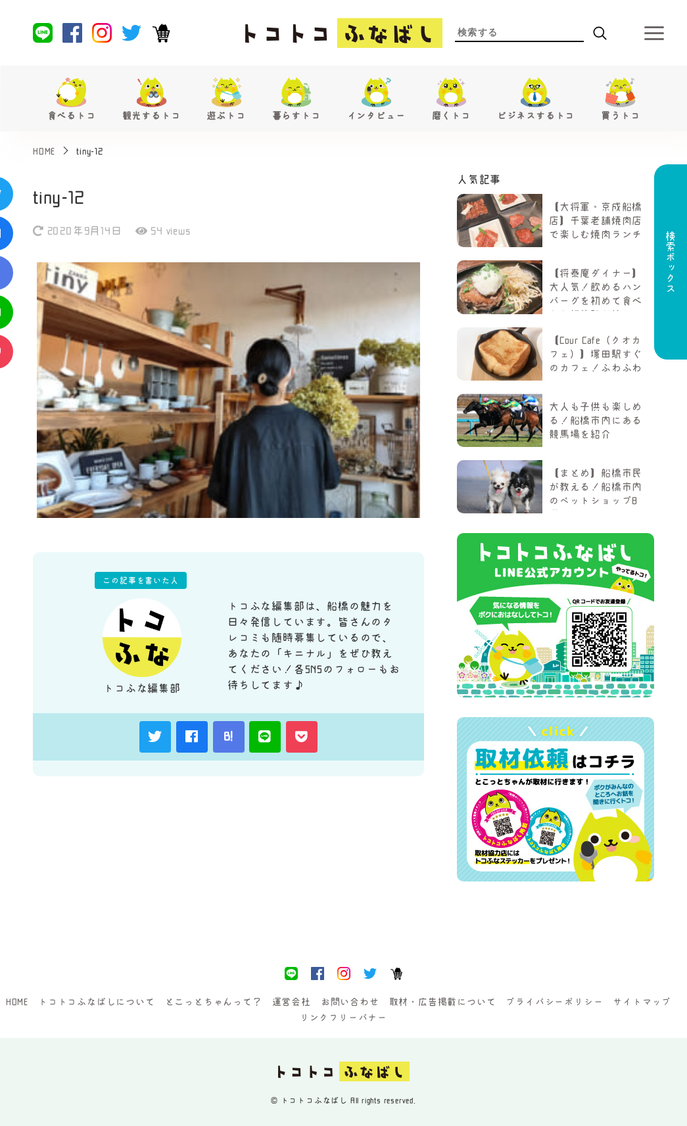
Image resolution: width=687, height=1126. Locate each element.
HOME (17, 1001)
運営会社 (291, 1001)
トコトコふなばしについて (96, 1001)
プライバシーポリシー (554, 1001)
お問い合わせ (350, 1001)
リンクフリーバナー (343, 1017)
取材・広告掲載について (442, 1001)
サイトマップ (642, 1001)
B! (229, 736)
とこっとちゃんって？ (213, 1001)
